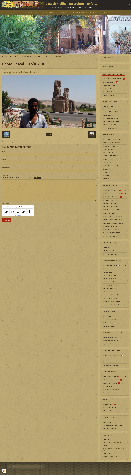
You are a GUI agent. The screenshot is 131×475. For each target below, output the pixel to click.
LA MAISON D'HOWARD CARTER (114, 220)
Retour (49, 134)
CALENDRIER (107, 88)
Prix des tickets (108, 272)
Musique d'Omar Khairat (111, 411)
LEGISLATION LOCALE (110, 118)
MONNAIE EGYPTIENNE (111, 121)
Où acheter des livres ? (110, 298)
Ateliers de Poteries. (109, 319)
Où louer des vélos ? (109, 282)
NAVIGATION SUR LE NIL (111, 236)
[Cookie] (4, 471)
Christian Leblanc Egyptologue (112, 425)
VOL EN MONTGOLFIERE (111, 233)
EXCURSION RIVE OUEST (111, 143)
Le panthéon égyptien (111, 383)
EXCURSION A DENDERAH (112, 152)
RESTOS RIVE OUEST (110, 251)
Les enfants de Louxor (110, 337)
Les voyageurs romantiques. (113, 355)
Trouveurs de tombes (111, 376)
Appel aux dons (95, 12)
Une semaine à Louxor (110, 362)
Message (5, 175)
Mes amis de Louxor (109, 428)
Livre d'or (37, 12)
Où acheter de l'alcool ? (110, 295)
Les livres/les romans (109, 407)
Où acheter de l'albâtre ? (111, 305)
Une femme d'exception (110, 340)
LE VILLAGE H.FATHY (110, 226)
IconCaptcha (17, 215)
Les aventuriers (109, 404)
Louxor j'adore (107, 422)
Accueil (4, 57)
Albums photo (27, 12)
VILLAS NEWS (107, 92)
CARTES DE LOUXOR (111, 265)
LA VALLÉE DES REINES (110, 206)
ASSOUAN (106, 169)
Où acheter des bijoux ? (110, 275)
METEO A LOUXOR (109, 125)
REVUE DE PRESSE (109, 95)
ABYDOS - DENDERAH (110, 156)
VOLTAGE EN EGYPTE (110, 128)
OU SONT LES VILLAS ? (110, 85)
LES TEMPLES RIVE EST (112, 190)
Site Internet (6, 167)
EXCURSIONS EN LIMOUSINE (112, 139)
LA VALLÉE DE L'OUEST (110, 203)
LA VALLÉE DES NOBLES (111, 210)
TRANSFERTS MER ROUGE (112, 172)
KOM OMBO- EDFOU (110, 149)
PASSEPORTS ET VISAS (111, 112)
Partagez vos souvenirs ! (111, 365)
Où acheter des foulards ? (111, 285)
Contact (105, 12)
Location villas (47, 12)
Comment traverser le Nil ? (111, 301)
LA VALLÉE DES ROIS (110, 200)
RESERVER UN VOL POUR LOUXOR (111, 107)
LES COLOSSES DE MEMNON (31, 57)
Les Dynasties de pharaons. (111, 389)
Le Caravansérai (108, 323)
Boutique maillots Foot (110, 288)
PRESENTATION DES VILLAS (114, 79)
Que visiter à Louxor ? (78, 12)
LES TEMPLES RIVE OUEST (113, 193)
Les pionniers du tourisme (111, 393)
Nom (3, 151)
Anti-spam (5, 203)
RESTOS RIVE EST (109, 247)
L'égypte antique (108, 386)
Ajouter (6, 220)
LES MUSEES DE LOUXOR (112, 197)
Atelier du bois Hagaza (110, 316)
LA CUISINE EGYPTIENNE (111, 254)
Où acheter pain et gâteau (111, 291)
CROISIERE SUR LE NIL (110, 166)
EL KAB (105, 159)
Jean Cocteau (107, 358)
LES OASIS (106, 179)
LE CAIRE (106, 175)
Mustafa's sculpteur (109, 326)
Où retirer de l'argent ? (110, 278)
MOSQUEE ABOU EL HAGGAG (113, 223)
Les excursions (62, 12)
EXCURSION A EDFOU (110, 146)
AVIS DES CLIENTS (110, 82)
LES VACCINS (107, 115)
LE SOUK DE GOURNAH (111, 229)
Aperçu (37, 177)
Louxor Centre (108, 269)
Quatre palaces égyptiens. (113, 380)
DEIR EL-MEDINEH (109, 213)
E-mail (4, 159)
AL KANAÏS (107, 162)
